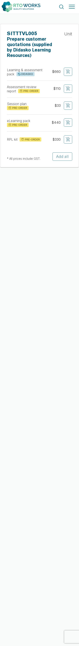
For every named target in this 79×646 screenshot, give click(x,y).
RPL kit (13, 139)
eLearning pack (19, 121)
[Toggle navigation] (71, 6)
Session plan (17, 104)
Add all (62, 156)
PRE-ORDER (28, 91)
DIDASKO (25, 74)
